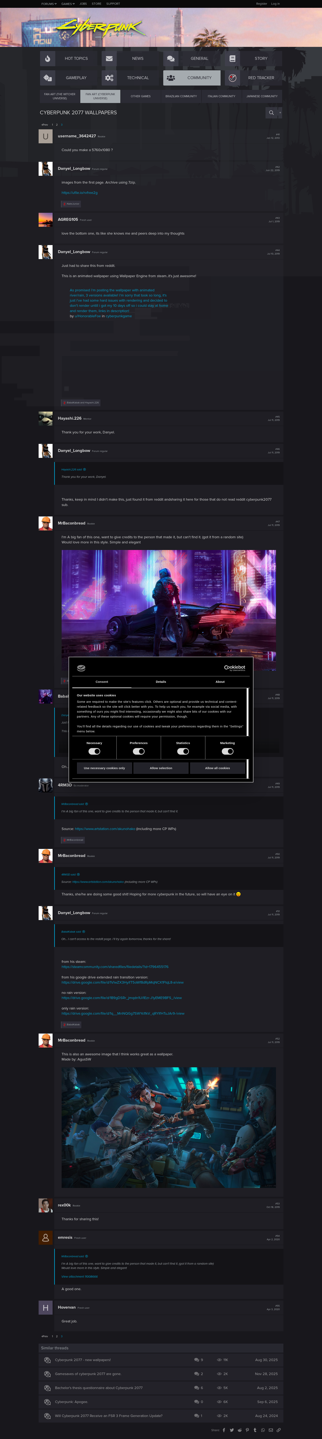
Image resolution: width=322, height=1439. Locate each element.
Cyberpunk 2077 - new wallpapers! (84, 1357)
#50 (272, 854)
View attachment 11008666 (81, 1274)
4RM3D (66, 783)
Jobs (83, 4)
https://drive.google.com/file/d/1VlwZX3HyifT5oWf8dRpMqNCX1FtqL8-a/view (124, 981)
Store (96, 4)
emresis (66, 1234)
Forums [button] (47, 4)
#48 (272, 695)
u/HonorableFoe (89, 316)
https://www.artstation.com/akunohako (106, 827)
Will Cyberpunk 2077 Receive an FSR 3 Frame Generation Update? (110, 1413)
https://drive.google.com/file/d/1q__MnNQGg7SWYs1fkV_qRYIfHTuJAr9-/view (124, 1012)
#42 (271, 169)
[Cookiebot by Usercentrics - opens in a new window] (227, 668)
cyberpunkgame (120, 316)
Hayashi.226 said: (73, 469)
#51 (272, 911)
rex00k (65, 1202)
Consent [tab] (102, 682)
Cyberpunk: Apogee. (72, 1399)
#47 (272, 523)
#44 (272, 252)
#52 (272, 1039)
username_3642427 (78, 136)
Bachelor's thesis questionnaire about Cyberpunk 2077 (100, 1385)
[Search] (271, 112)
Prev (45, 124)
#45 (272, 418)
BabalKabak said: (73, 930)
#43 (272, 219)
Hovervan (68, 1304)
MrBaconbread (73, 523)
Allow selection (161, 768)
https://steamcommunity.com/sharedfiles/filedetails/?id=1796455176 (116, 965)
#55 (272, 1305)
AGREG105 (69, 219)
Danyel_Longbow (75, 168)
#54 (272, 1235)
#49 (272, 784)
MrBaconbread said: (74, 802)
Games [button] (66, 4)
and (84, 402)
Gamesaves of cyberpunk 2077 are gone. (89, 1371)
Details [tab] (161, 682)
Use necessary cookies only (104, 768)
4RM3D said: (70, 873)
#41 (271, 136)
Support (113, 4)
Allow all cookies (217, 768)
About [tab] (220, 682)
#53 (271, 1202)
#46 (272, 451)
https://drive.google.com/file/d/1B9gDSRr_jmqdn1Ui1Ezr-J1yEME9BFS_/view (123, 996)
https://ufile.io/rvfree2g (81, 192)
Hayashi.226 (71, 418)
